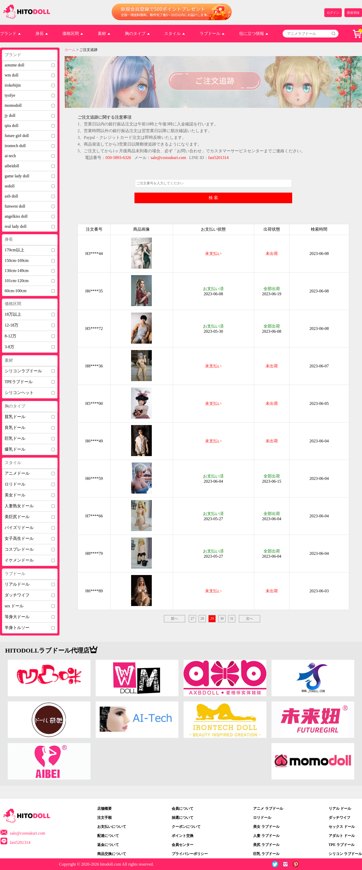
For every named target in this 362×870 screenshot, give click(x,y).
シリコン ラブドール (345, 854)
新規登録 (353, 12)
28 (202, 619)
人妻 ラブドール (266, 836)
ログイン (333, 12)
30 (222, 619)
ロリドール (262, 818)
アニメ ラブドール (268, 809)
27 (192, 619)
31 (231, 619)
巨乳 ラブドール (266, 854)
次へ (249, 619)
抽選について (182, 818)
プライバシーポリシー (190, 854)
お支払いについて (111, 827)
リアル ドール (340, 809)
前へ (174, 619)
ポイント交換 (182, 836)
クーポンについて (186, 827)
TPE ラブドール (342, 845)
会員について (182, 809)
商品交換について (111, 854)
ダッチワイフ (339, 818)
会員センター (182, 845)
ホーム (70, 50)
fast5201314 (20, 842)
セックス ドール (342, 827)
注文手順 (104, 818)
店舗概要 (104, 809)
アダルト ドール (342, 836)
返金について (108, 845)
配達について (108, 836)
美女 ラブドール (266, 827)
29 (212, 619)
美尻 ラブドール (266, 845)
